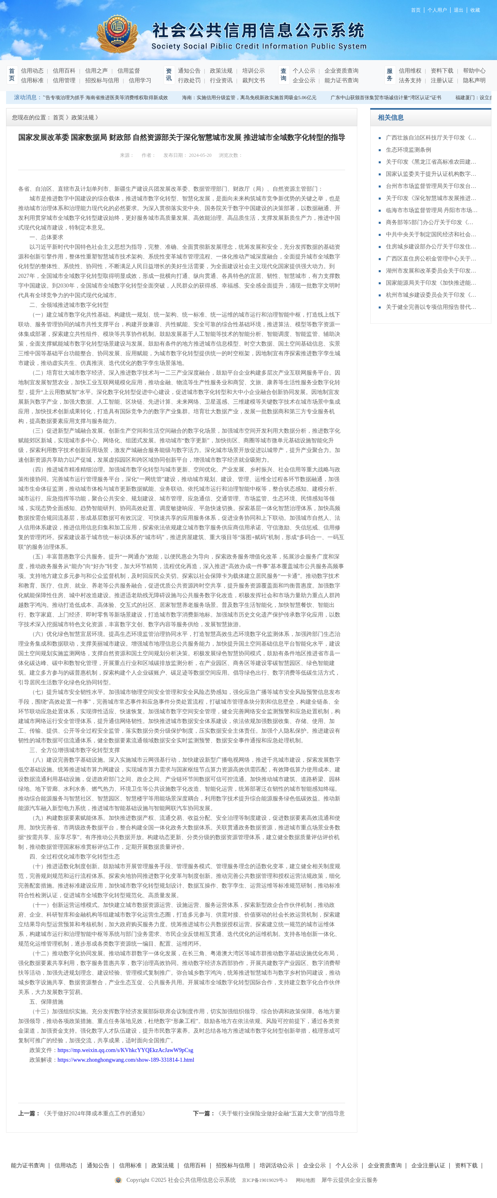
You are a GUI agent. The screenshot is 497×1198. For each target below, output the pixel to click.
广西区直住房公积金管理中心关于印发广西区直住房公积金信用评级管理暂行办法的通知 (432, 259)
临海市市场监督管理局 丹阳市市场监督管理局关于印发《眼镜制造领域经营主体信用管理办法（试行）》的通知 (432, 210)
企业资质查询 (341, 71)
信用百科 (64, 71)
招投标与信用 (102, 80)
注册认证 (442, 80)
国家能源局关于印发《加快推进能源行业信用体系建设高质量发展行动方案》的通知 (432, 283)
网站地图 (304, 1180)
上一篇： (83, 1113)
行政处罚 (189, 80)
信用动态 (32, 71)
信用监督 (128, 71)
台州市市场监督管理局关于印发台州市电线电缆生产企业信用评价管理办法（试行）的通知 (432, 186)
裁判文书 (253, 80)
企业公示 (304, 80)
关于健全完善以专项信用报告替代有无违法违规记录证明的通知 (432, 307)
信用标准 (32, 80)
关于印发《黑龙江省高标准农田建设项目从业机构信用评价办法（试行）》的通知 (432, 162)
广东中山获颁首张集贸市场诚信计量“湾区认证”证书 (386, 97)
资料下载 (442, 71)
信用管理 (64, 80)
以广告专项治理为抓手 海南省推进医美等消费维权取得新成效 (103, 97)
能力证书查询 (341, 80)
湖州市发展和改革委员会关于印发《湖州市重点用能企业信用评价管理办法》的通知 (432, 271)
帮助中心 (474, 71)
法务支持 (410, 80)
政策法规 (221, 71)
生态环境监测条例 (408, 150)
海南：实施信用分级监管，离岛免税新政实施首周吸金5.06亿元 (250, 97)
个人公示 (304, 71)
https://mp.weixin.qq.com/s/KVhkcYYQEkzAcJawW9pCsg (125, 1050)
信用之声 (96, 71)
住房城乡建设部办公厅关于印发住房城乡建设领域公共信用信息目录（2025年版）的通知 (432, 247)
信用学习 (140, 80)
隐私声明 (474, 80)
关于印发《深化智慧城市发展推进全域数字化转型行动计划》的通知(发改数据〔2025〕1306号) (432, 198)
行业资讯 (221, 80)
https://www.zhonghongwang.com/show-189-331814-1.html (126, 1060)
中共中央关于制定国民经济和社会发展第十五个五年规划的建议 (432, 234)
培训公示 (253, 71)
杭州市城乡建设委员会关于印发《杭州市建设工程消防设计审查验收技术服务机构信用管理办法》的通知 (432, 295)
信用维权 (410, 71)
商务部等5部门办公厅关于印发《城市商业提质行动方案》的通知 (432, 222)
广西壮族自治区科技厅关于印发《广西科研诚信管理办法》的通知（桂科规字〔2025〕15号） (432, 138)
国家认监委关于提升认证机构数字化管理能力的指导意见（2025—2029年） (432, 174)
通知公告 (189, 71)
